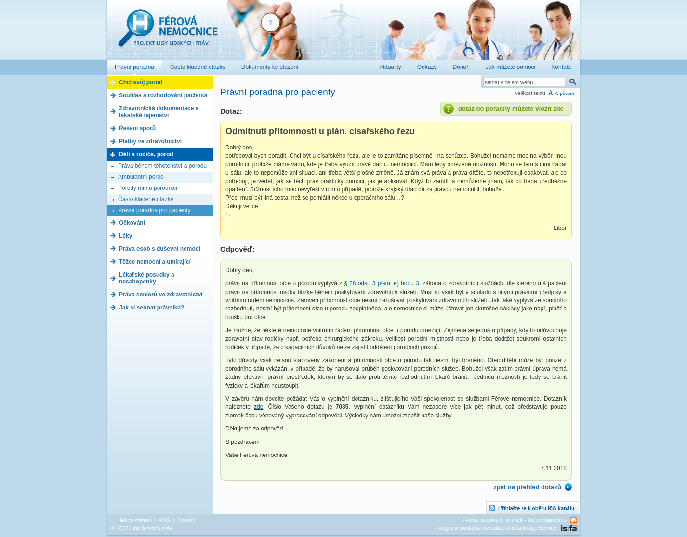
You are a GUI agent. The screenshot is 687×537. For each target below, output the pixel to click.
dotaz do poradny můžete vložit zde (511, 108)
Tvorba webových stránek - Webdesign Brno (514, 520)
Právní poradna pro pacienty (154, 210)
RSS (165, 520)
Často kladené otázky (145, 199)
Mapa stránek (136, 520)
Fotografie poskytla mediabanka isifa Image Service (495, 528)
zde (258, 406)
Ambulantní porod (141, 177)
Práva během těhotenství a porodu (162, 165)
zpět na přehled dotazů (527, 487)
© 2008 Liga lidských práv (141, 528)
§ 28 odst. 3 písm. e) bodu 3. (382, 283)
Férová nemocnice (168, 33)
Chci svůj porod (141, 82)
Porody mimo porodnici (147, 188)
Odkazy (186, 520)
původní (568, 93)
